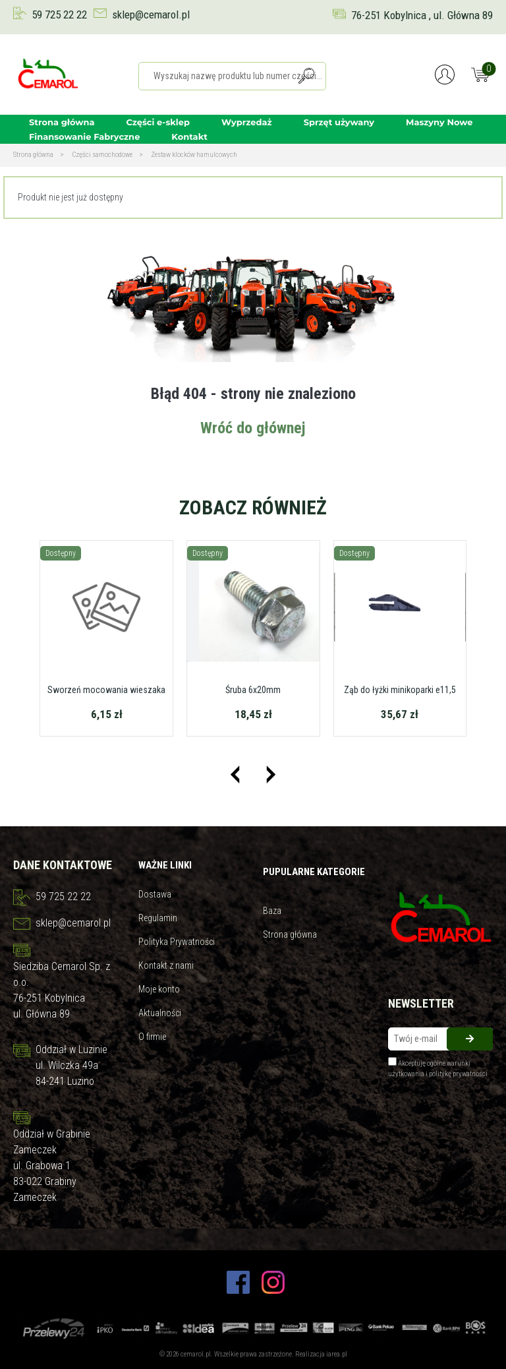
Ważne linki (165, 865)
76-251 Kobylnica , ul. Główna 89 (422, 15)
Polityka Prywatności (176, 941)
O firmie (152, 1036)
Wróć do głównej (253, 428)
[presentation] (235, 774)
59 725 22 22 (59, 14)
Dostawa (154, 894)
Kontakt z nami (166, 965)
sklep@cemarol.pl (151, 14)
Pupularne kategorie (314, 872)
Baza (272, 910)
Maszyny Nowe (439, 122)
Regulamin (157, 918)
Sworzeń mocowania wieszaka (106, 689)
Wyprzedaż (246, 122)
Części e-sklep (158, 122)
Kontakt (189, 136)
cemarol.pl (196, 1354)
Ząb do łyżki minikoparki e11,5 (400, 689)
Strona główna (62, 122)
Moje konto (159, 989)
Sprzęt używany (339, 122)
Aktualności (159, 1013)
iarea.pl (336, 1354)
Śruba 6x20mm (253, 689)
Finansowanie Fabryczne (84, 136)
